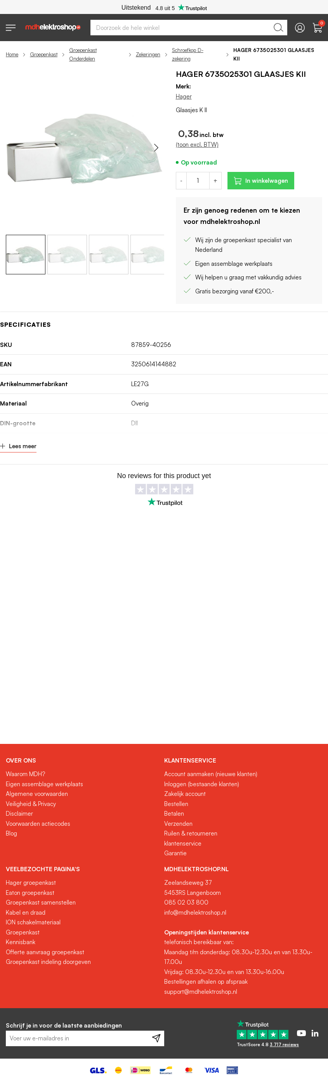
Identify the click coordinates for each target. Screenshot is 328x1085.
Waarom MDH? (25, 774)
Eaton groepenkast (30, 892)
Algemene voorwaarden (37, 793)
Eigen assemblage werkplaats (44, 784)
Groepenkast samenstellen (41, 902)
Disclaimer (19, 813)
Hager (184, 96)
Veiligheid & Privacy (31, 804)
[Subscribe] (156, 1038)
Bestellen (176, 804)
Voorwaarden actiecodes (38, 823)
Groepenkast (43, 54)
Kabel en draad (25, 912)
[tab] (82, 761)
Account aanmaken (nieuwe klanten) (210, 774)
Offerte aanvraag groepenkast (45, 952)
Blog (11, 833)
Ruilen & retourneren (190, 833)
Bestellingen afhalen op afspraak (206, 981)
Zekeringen (148, 54)
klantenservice (182, 843)
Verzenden (178, 823)
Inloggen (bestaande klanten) (201, 784)
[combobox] (188, 27)
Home (12, 54)
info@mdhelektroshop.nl (195, 912)
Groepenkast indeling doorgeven (48, 961)
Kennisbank (20, 942)
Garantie (175, 853)
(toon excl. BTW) (197, 144)
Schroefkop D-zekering (187, 54)
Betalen (174, 813)
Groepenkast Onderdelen (83, 54)
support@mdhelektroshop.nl (200, 991)
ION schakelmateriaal (33, 922)
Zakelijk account (185, 793)
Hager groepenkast (31, 882)
